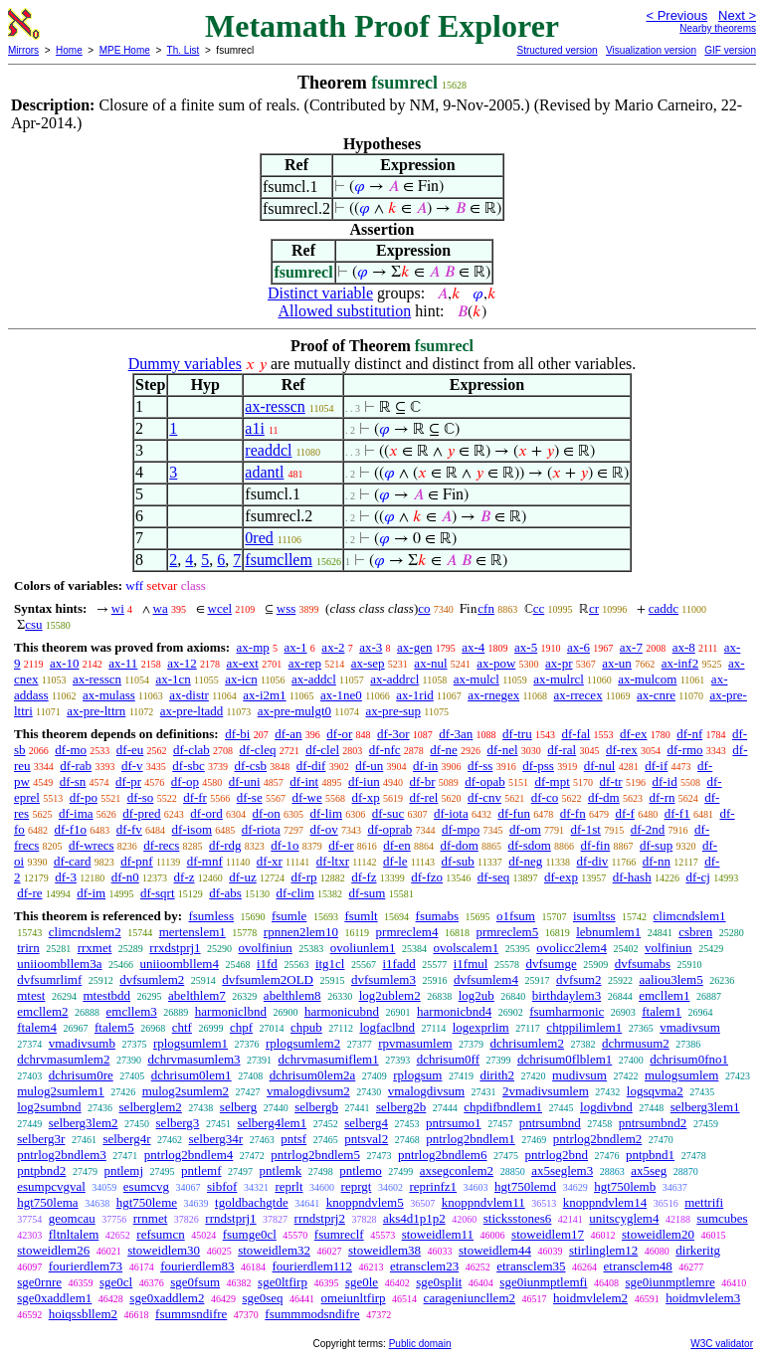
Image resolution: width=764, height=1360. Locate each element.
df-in (425, 765)
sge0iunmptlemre (669, 1281)
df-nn (656, 861)
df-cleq (258, 749)
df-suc (388, 813)
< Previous (676, 15)
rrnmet (150, 1218)
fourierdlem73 (85, 1266)
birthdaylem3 (566, 995)
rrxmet (95, 947)
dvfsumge (550, 963)
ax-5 (525, 647)
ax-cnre (656, 694)
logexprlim (481, 1027)
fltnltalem (74, 1234)
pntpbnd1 (650, 1154)
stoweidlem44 (495, 1250)
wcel (220, 608)
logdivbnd (606, 1106)
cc (539, 608)
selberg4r (126, 1138)
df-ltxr (332, 861)
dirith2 (496, 1075)
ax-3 (370, 647)
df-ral (561, 749)
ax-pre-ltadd (192, 710)
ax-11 (122, 663)
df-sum (367, 892)
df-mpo (460, 829)
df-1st (586, 829)
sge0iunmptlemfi (543, 1281)
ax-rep (304, 663)
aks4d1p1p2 (414, 1218)
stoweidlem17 (547, 1234)
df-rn (661, 797)
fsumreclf (339, 1234)
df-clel (322, 749)
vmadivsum (690, 1027)
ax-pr (558, 663)
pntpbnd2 (41, 1170)
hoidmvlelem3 (703, 1297)
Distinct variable (320, 293)
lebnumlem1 (608, 931)
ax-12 (182, 663)
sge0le (361, 1281)
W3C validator (721, 1343)
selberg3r (41, 1138)
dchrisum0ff (448, 1059)
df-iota (451, 813)
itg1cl (330, 963)
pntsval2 (366, 1138)
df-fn (573, 813)
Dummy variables (185, 363)
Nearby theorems (717, 28)
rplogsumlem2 (303, 1043)
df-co (544, 797)
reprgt (356, 1186)
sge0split (439, 1281)
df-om (525, 829)
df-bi (237, 733)
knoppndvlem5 (365, 1202)
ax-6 (578, 647)
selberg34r (216, 1138)
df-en (396, 845)
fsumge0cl (250, 1234)
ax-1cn (172, 679)
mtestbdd (106, 995)
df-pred (141, 813)
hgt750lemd (525, 1186)
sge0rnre (39, 1281)
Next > (737, 15)
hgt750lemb (625, 1186)
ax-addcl (313, 679)
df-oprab (389, 829)
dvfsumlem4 (486, 979)
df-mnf (205, 861)
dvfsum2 (579, 979)
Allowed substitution (344, 310)
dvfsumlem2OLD (267, 979)
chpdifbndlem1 (503, 1106)
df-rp (303, 877)
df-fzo (427, 877)
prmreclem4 (407, 931)
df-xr (270, 861)
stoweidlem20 (658, 1234)
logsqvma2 (655, 1090)
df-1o (284, 845)
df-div (593, 861)
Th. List (183, 50)
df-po (83, 797)
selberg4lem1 (271, 1122)
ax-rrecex (578, 694)
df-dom (459, 845)
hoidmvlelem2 (590, 1297)
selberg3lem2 (83, 1122)
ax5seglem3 (562, 1170)
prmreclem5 (507, 931)
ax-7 (631, 647)
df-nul (600, 765)
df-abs (225, 892)
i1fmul (471, 963)
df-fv (129, 829)
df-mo (71, 749)
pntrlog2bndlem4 (189, 1154)
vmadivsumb (82, 1043)
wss (286, 608)
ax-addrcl (394, 679)
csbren (695, 931)
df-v (132, 765)
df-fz (363, 877)
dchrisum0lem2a (313, 1075)
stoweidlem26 (53, 1250)
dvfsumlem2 (151, 979)
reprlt (288, 1186)
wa (160, 608)
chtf (182, 1027)
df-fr (195, 797)
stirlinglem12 (603, 1250)
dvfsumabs (642, 963)
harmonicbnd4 (454, 1011)
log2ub (476, 995)
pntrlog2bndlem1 (470, 1138)
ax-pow (496, 663)
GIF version (730, 50)
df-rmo (684, 749)
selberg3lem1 (705, 1106)
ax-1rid (415, 694)
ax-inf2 (680, 663)
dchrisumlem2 (527, 1043)
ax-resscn (274, 406)
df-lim (326, 813)
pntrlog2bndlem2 (598, 1138)
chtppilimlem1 (584, 1027)
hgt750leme (146, 1202)
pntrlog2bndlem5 (315, 1154)
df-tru (517, 733)
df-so (140, 797)
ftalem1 (661, 1011)
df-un (369, 765)
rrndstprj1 (230, 1218)
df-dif (311, 765)
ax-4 (473, 647)
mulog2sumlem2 (185, 1090)
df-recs (161, 845)
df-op (185, 781)
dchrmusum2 (635, 1043)
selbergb (316, 1106)
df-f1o (71, 829)
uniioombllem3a (59, 963)
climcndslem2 (85, 931)
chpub (306, 1027)
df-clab (191, 749)
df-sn (73, 781)
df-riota (261, 829)
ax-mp (253, 647)
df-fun (513, 813)
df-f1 (677, 813)
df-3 (66, 877)
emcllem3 (131, 1011)
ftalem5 (114, 1027)
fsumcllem (278, 559)
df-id (664, 781)
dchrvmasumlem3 (193, 1059)
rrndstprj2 (319, 1218)
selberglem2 (150, 1106)
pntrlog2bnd (556, 1154)
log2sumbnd (49, 1106)
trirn (28, 947)
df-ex (633, 733)
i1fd (267, 963)
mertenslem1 (192, 931)
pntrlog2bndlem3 (61, 1154)
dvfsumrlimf (49, 979)
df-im (91, 892)
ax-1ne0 (341, 694)
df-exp (561, 877)
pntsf (293, 1138)
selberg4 (366, 1122)
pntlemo (360, 1170)
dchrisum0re (81, 1075)
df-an (288, 733)
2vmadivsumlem (545, 1090)
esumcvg (146, 1186)
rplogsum (417, 1075)
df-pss (538, 765)
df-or (339, 733)
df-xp (366, 797)
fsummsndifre (191, 1313)
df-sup (656, 845)
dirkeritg (697, 1250)
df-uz (242, 877)
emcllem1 (664, 995)
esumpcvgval (51, 1186)
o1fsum (515, 915)
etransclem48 (638, 1266)
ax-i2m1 (264, 694)
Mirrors (23, 50)
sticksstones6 (517, 1218)
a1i (255, 428)
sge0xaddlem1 (54, 1297)
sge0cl (115, 1281)
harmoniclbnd (231, 1011)
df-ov (324, 829)
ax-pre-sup (393, 710)
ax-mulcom (647, 679)
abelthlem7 (197, 995)
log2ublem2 (390, 995)
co (424, 608)
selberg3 (178, 1122)
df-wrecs (91, 845)
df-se (250, 797)
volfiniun (668, 947)
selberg (238, 1106)
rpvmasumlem (415, 1043)
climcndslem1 (690, 915)
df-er (340, 845)
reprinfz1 (433, 1186)
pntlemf (201, 1170)
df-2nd (648, 829)
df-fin (596, 845)
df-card (73, 861)
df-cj (697, 877)
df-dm (604, 797)
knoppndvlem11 (483, 1202)
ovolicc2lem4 (571, 947)
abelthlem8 (292, 995)
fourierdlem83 (197, 1266)
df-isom (192, 829)
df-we (306, 797)
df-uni (245, 781)
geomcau (72, 1218)
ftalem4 (37, 1027)
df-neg (525, 861)
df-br (422, 781)
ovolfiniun (265, 947)
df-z (184, 877)
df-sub (458, 861)
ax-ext (242, 663)
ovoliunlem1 (363, 947)
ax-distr (189, 694)
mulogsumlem (681, 1075)
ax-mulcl (476, 679)
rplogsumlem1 (190, 1043)
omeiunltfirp (353, 1297)
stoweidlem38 (384, 1250)
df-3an (456, 733)
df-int (303, 781)
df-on (267, 813)
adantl (264, 472)
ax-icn (241, 679)
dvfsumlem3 (383, 979)
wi (117, 608)
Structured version (556, 50)
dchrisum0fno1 (689, 1059)
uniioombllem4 (178, 963)
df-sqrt (157, 892)
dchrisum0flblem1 (564, 1059)
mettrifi (703, 1202)
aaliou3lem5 (670, 979)
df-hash (632, 877)
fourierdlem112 (312, 1266)
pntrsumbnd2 (653, 1122)
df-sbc (188, 765)
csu (33, 624)
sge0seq (262, 1297)
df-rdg (225, 845)
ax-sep (368, 663)
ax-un (617, 663)
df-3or (393, 733)
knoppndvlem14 (605, 1202)
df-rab (76, 765)
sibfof (222, 1186)
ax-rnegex (493, 694)
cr (594, 608)
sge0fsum (195, 1281)
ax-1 (296, 647)
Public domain (420, 1343)
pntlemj (123, 1170)
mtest (31, 995)
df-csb (251, 765)
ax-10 (65, 663)
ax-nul (430, 663)
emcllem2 (42, 1011)
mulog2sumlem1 (60, 1090)
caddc (663, 608)
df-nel (502, 749)
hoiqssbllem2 (83, 1313)
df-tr (611, 781)
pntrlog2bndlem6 (442, 1154)
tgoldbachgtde (251, 1202)
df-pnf (136, 861)
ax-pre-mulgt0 (294, 710)
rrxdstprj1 (174, 947)
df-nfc (385, 749)
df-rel (423, 797)
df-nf (689, 733)
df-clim (295, 892)
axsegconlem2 (456, 1170)
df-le (395, 861)
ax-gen (414, 647)
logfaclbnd (387, 1027)
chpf (241, 1027)
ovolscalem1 (465, 947)
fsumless (211, 915)
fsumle (289, 915)
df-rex (622, 749)
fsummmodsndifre (312, 1313)
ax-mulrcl (558, 679)
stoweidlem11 (438, 1234)
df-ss (480, 765)
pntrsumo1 (453, 1122)
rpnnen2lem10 (301, 931)
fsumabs (437, 915)
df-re (29, 892)
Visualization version (651, 50)
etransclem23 (424, 1266)
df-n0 (125, 877)
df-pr (128, 781)
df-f (625, 813)
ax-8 (683, 647)
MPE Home (124, 50)
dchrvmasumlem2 (63, 1059)
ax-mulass (109, 694)
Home (69, 50)
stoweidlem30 (163, 1250)
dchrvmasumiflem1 (329, 1059)
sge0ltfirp (282, 1281)
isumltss (594, 915)
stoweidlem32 (274, 1250)
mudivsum (579, 1075)
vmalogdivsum (426, 1090)
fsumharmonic (566, 1011)
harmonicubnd (341, 1011)
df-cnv (484, 797)
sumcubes (721, 1218)
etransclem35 (530, 1266)
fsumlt (360, 915)
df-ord (206, 813)
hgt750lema (47, 1202)
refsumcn (160, 1234)
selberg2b (401, 1106)
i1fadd (398, 963)
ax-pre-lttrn (96, 710)
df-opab (484, 781)
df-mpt (551, 781)
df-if (656, 765)
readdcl (268, 450)
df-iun (364, 781)
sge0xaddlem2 (166, 1297)
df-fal (575, 733)
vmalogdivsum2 (308, 1090)
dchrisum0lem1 (191, 1075)
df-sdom (529, 845)
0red (259, 537)
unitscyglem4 (624, 1218)
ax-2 (332, 647)
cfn (486, 608)
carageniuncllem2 (469, 1297)
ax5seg (649, 1170)
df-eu (129, 749)
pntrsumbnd (550, 1122)
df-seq (494, 877)
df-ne (443, 749)
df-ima (76, 813)
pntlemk (281, 1170)
